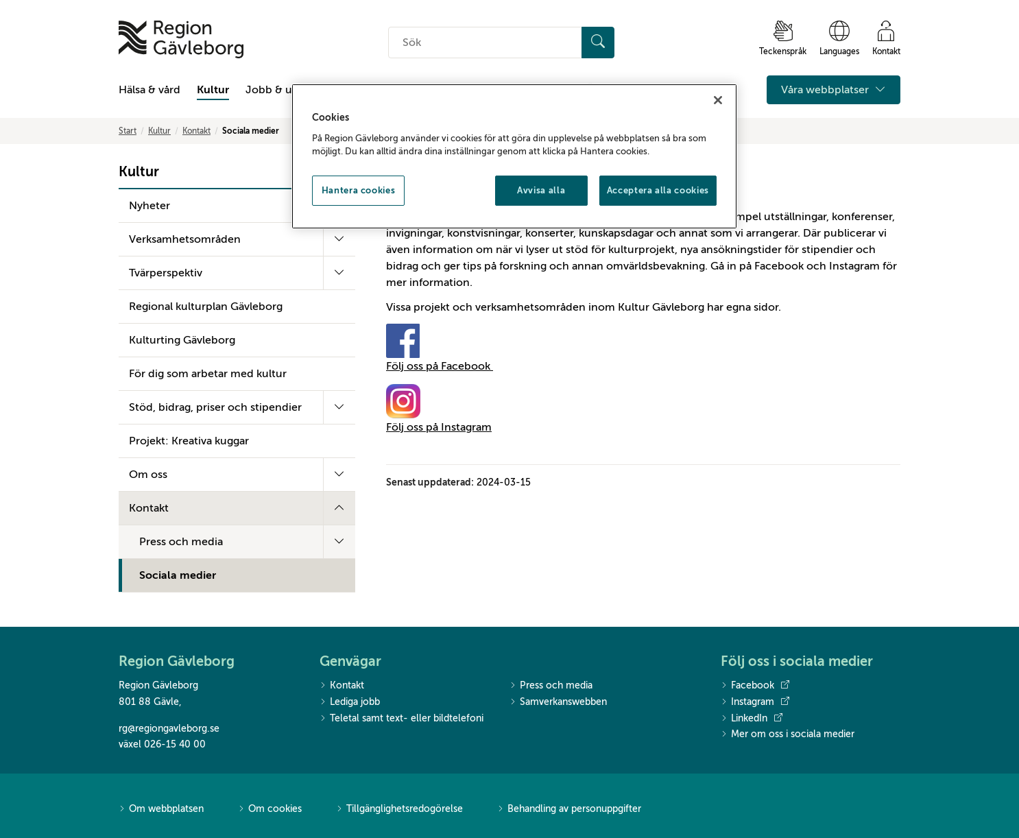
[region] (514, 156)
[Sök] (598, 42)
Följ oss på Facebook (439, 366)
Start (127, 131)
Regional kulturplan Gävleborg (206, 306)
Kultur (213, 90)
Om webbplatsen (161, 809)
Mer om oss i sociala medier (787, 735)
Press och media (181, 542)
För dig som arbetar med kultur (208, 374)
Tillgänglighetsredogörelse (399, 809)
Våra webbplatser (833, 90)
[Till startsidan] (181, 39)
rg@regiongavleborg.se (169, 728)
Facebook (755, 686)
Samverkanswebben (558, 702)
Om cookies (270, 809)
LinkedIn (751, 719)
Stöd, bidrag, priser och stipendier (215, 407)
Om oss (148, 474)
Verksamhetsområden (185, 239)
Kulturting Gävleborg (182, 340)
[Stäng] (718, 100)
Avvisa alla (541, 190)
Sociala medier (177, 575)
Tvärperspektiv (165, 273)
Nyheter (149, 206)
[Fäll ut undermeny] (339, 239)
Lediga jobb (350, 702)
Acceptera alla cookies (658, 190)
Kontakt (196, 131)
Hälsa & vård (149, 90)
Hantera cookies (359, 190)
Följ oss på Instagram (439, 427)
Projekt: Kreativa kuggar (189, 441)
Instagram (755, 702)
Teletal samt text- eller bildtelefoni (401, 719)
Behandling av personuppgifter (569, 809)
